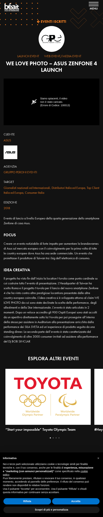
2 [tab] (53, 437)
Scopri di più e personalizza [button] (51, 509)
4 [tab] (59, 437)
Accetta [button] (75, 501)
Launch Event (28, 56)
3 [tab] (56, 437)
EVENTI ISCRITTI (51, 21)
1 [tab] (50, 437)
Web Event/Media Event (62, 56)
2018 (7, 208)
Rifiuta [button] (27, 501)
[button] (98, 458)
